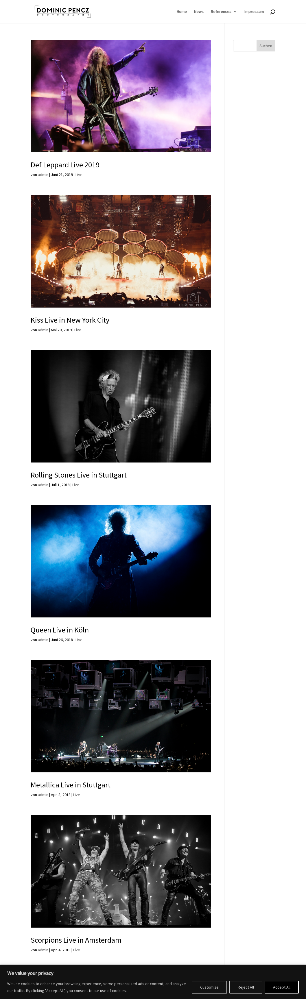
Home (182, 12)
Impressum (254, 12)
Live (78, 174)
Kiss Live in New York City (70, 320)
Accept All (281, 987)
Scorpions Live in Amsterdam (76, 940)
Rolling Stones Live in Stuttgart (79, 475)
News (199, 12)
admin (43, 174)
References (221, 12)
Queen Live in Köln (60, 629)
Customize (209, 987)
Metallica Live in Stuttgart (70, 784)
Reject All (246, 987)
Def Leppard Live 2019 (65, 164)
